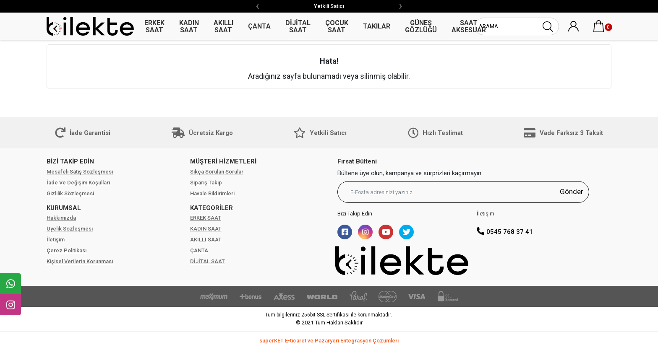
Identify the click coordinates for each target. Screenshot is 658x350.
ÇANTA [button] (259, 26)
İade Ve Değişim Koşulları (78, 182)
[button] (598, 26)
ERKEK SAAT (205, 218)
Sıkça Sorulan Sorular (216, 172)
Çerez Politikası (66, 250)
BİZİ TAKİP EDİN (70, 161)
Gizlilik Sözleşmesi (70, 193)
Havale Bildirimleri (212, 193)
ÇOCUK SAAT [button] (336, 26)
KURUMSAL (64, 208)
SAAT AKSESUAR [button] (469, 26)
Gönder (571, 191)
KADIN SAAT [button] (189, 26)
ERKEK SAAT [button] (154, 26)
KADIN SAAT (206, 229)
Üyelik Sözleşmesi (70, 229)
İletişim (56, 239)
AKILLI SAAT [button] (223, 26)
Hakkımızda (61, 218)
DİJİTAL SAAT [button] (298, 26)
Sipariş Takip (206, 182)
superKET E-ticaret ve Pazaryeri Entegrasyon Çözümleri (329, 340)
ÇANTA (199, 250)
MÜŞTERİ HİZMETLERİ (223, 161)
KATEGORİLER (211, 208)
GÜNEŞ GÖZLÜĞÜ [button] (421, 26)
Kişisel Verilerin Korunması (80, 261)
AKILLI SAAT (206, 239)
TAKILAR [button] (376, 26)
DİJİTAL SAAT (207, 261)
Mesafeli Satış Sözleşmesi (80, 172)
